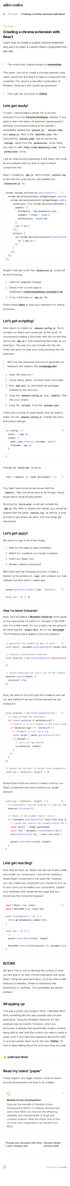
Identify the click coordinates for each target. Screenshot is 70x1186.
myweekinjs (54, 64)
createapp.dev (48, 366)
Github (43, 93)
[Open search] (60, 4)
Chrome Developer (37, 117)
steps (21, 304)
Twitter (54, 1041)
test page (58, 629)
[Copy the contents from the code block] (62, 193)
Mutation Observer (41, 616)
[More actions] (66, 5)
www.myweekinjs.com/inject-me (43, 291)
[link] (35, 1110)
